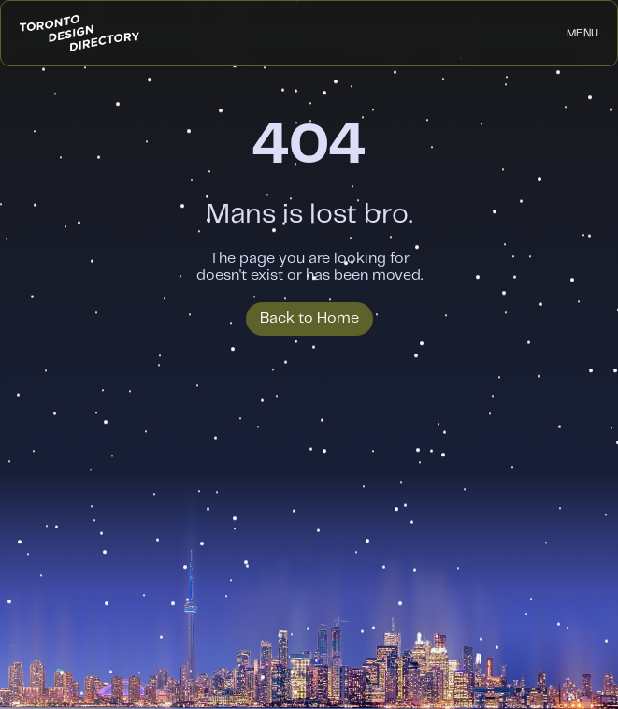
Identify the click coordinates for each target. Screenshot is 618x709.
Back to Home (309, 318)
